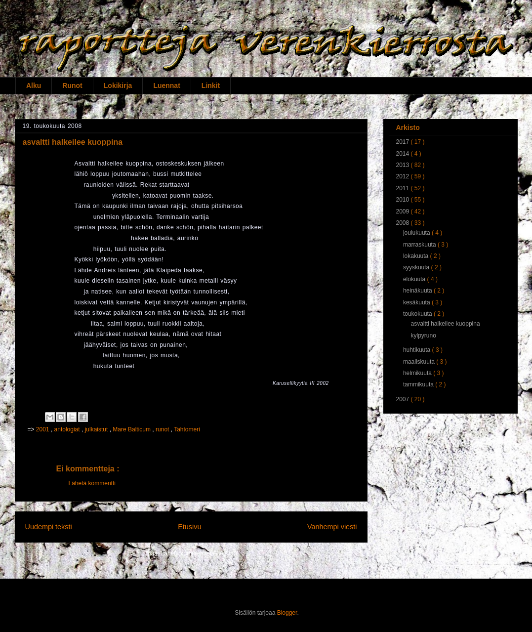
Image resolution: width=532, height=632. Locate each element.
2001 (43, 429)
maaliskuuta (419, 361)
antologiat (68, 429)
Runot (72, 85)
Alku (33, 85)
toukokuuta (418, 313)
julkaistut (97, 429)
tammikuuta (419, 384)
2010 (403, 199)
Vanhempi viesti (332, 527)
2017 (403, 141)
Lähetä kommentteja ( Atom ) (199, 553)
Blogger (287, 612)
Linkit (211, 85)
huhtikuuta (417, 349)
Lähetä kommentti (92, 483)
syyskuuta (417, 267)
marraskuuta (420, 244)
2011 (403, 188)
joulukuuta (417, 232)
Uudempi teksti (48, 527)
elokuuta (415, 279)
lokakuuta (416, 256)
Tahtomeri (187, 429)
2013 (403, 165)
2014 (403, 153)
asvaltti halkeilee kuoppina (445, 323)
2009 (403, 211)
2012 (403, 176)
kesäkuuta (417, 302)
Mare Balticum (132, 429)
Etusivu (189, 527)
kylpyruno (423, 335)
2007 (403, 399)
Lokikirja (118, 85)
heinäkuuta (418, 290)
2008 (403, 222)
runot (163, 429)
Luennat (166, 85)
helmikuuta (418, 373)
